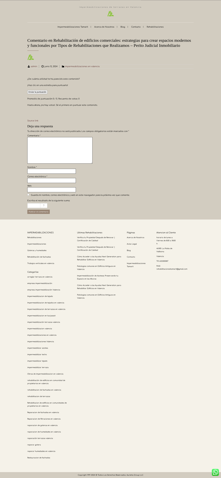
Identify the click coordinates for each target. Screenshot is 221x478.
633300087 (163, 261)
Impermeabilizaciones (36, 244)
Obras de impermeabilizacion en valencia (45, 374)
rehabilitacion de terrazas (38, 396)
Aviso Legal (132, 244)
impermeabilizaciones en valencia (82, 66)
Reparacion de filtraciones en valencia (43, 419)
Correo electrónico (37, 176)
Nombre (32, 167)
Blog (123, 27)
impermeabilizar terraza (37, 367)
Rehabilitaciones (155, 27)
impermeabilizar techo (37, 354)
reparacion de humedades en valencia (44, 432)
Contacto (136, 27)
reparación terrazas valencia (40, 438)
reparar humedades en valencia (41, 451)
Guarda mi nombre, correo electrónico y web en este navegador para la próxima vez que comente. (80, 195)
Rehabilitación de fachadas (39, 257)
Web (29, 186)
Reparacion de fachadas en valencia (43, 412)
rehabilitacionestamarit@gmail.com (171, 269)
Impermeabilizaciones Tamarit (73, 27)
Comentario (33, 135)
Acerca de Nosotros (104, 27)
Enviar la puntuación (37, 92)
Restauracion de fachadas (38, 458)
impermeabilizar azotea (37, 348)
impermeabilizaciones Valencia (40, 341)
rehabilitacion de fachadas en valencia (44, 390)
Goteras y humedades (36, 250)
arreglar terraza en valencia (39, 277)
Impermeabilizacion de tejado (40, 296)
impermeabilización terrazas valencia (43, 322)
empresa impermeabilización (39, 283)
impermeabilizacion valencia (39, 328)
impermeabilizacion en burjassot (41, 316)
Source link (32, 121)
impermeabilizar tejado (37, 361)
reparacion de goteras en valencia (42, 425)
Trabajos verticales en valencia (40, 263)
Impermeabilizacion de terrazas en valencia (46, 309)
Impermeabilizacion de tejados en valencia (45, 303)
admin (34, 66)
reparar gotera (34, 445)
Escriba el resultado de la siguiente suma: (48, 200)
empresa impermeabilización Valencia (43, 290)
